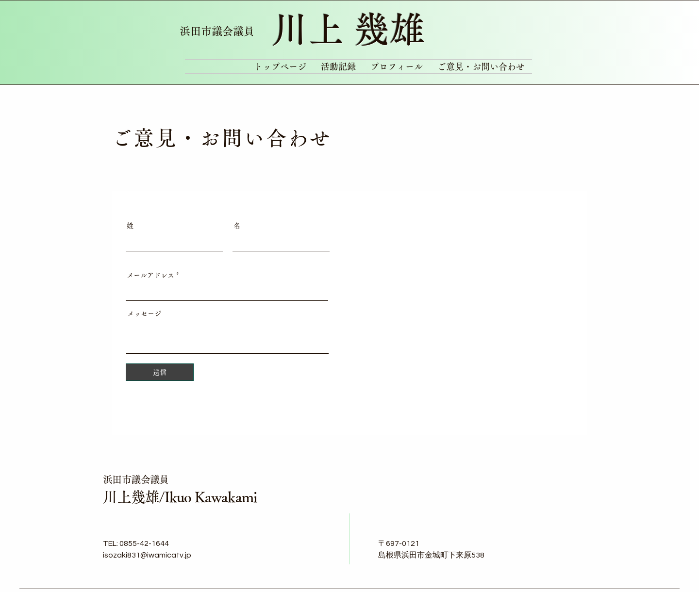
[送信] (160, 372)
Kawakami (226, 497)
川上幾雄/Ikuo (149, 497)
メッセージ (144, 313)
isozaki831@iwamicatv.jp (147, 555)
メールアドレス (150, 275)
